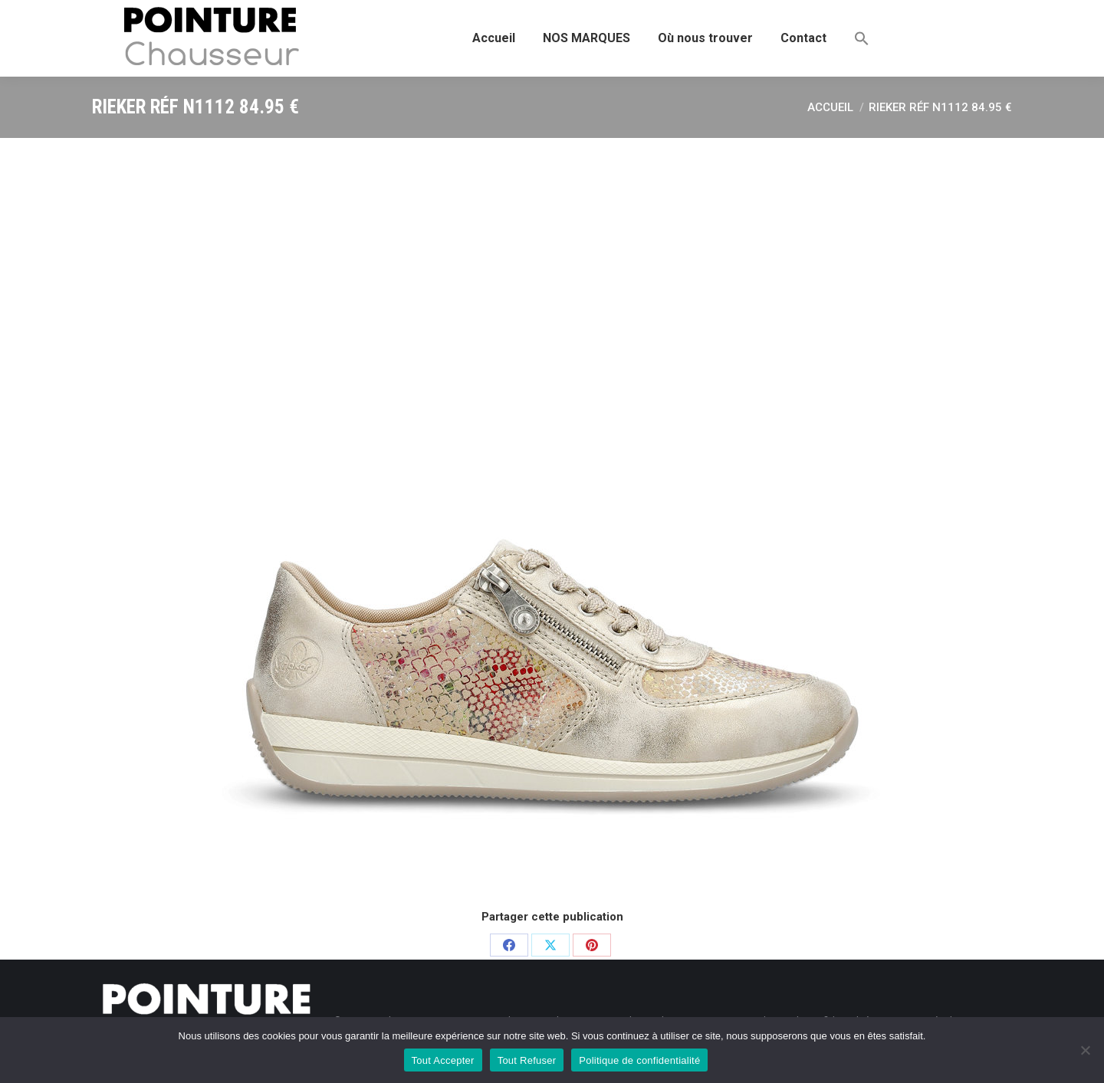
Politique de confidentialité (639, 1060)
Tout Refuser (527, 1060)
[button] (861, 38)
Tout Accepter (443, 1060)
